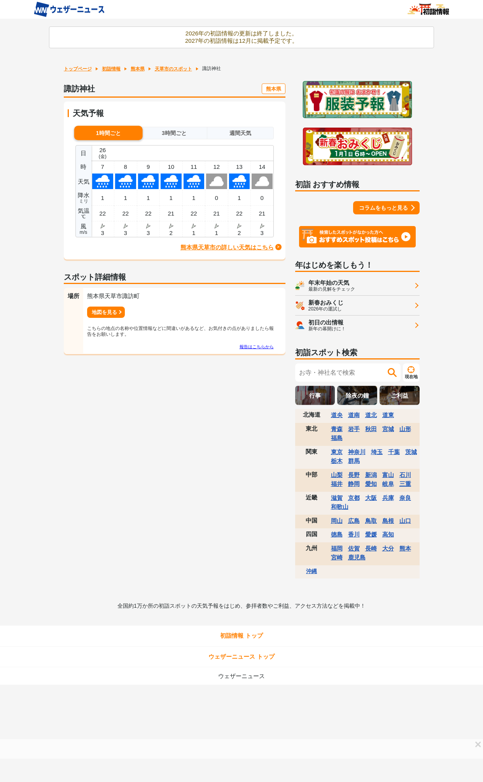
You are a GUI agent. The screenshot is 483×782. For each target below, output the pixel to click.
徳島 (337, 534)
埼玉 (377, 452)
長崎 (371, 548)
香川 (354, 534)
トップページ (78, 69)
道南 (354, 415)
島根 (388, 520)
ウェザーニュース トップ (241, 656)
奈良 (405, 497)
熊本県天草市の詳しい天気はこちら (227, 247)
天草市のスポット (173, 69)
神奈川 (357, 452)
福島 (337, 438)
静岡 (354, 483)
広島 (354, 520)
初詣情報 (111, 69)
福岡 (337, 548)
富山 (388, 475)
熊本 (405, 548)
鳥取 (371, 520)
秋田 (371, 429)
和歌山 (339, 506)
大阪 (371, 497)
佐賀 (354, 548)
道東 (388, 415)
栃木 (337, 461)
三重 (405, 483)
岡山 (337, 520)
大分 (388, 548)
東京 (337, 452)
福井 (337, 483)
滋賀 (337, 497)
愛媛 (371, 534)
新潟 (371, 475)
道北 (371, 415)
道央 (337, 415)
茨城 (411, 452)
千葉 (394, 452)
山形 (405, 429)
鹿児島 (357, 557)
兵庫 (388, 497)
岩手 (354, 429)
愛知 (371, 483)
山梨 (337, 475)
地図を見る (104, 312)
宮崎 (337, 557)
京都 (354, 497)
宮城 (388, 429)
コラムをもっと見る (383, 208)
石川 (405, 475)
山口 (405, 520)
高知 (388, 534)
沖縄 (311, 571)
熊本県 (138, 69)
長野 (354, 475)
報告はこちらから (257, 346)
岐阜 (388, 483)
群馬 (354, 461)
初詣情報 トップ (241, 635)
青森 (337, 429)
